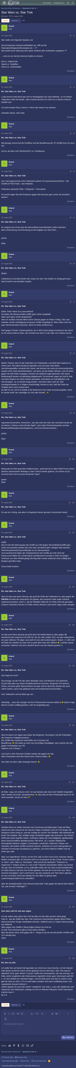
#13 (73, 587)
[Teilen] (70, 35)
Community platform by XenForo (21, 1065)
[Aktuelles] (67, 3)
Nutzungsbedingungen (10, 1061)
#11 (73, 502)
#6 (74, 264)
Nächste (15, 21)
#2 (74, 87)
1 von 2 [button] (5, 21)
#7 (74, 302)
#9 (74, 413)
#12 (73, 532)
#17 (73, 782)
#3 (74, 133)
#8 (74, 353)
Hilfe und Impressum (38, 1061)
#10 (73, 459)
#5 (74, 217)
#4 (74, 171)
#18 (73, 817)
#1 (74, 35)
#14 (73, 625)
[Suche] (73, 3)
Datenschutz (24, 1061)
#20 (73, 958)
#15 (73, 666)
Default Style (7, 1057)
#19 (73, 907)
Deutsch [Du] (21, 1057)
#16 (73, 725)
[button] (5, 1014)
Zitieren (72, 71)
